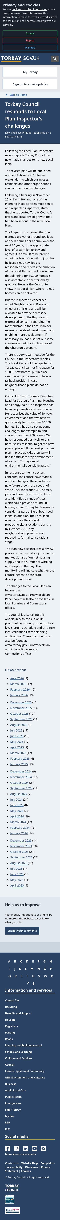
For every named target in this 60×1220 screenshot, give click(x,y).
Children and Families (18, 1058)
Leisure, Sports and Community (24, 1071)
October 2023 (19, 852)
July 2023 (16, 868)
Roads (9, 1039)
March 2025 (18, 753)
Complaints (48, 1163)
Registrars (11, 1026)
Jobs (7, 1129)
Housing (10, 1019)
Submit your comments (22, 930)
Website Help (29, 1163)
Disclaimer (31, 1167)
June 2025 (17, 736)
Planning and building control (23, 1045)
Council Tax (12, 1000)
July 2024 (16, 799)
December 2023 (21, 840)
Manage (32, 48)
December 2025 (21, 702)
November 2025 (21, 708)
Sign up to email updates (30, 84)
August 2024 (18, 794)
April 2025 (17, 747)
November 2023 (21, 846)
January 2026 (19, 695)
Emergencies (13, 1103)
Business (10, 1084)
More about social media (20, 1154)
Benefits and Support (18, 1013)
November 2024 (21, 777)
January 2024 (19, 833)
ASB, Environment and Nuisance (25, 1077)
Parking (10, 1032)
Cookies (26, 1171)
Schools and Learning (18, 1052)
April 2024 (17, 816)
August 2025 (18, 725)
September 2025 (21, 719)
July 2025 (16, 730)
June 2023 (17, 874)
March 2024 (18, 822)
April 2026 (17, 678)
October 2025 (19, 713)
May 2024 (16, 811)
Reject (30, 41)
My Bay (9, 1116)
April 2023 (17, 885)
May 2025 (16, 742)
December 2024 (21, 771)
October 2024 (19, 783)
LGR (7, 1122)
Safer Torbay (13, 1109)
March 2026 (18, 684)
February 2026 (20, 689)
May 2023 (16, 880)
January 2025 (19, 764)
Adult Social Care (15, 1090)
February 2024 (20, 828)
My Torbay (30, 72)
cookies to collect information (29, 9)
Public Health (13, 1097)
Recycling (11, 1007)
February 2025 (20, 758)
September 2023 (21, 857)
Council (9, 1064)
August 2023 (18, 863)
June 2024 (17, 805)
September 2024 (21, 788)
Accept (30, 34)
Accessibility (14, 1167)
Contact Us (12, 1163)
